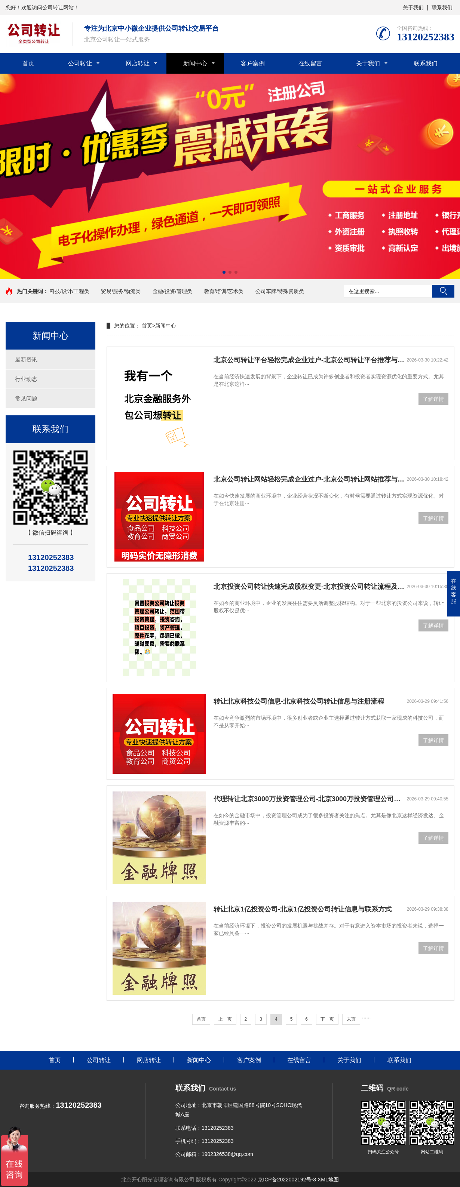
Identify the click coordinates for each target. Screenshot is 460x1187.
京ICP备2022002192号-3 (287, 1180)
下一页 (327, 1019)
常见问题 (26, 398)
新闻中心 (195, 63)
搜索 (443, 291)
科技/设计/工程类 (69, 291)
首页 (28, 63)
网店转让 (138, 63)
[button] (224, 272)
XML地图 (328, 1180)
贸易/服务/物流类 (121, 291)
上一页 (225, 1019)
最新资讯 (26, 359)
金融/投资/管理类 (172, 291)
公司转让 (80, 63)
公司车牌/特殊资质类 (279, 291)
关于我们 (413, 7)
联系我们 (442, 7)
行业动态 (26, 379)
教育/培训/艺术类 (224, 291)
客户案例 (253, 63)
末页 (351, 1019)
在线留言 (310, 63)
